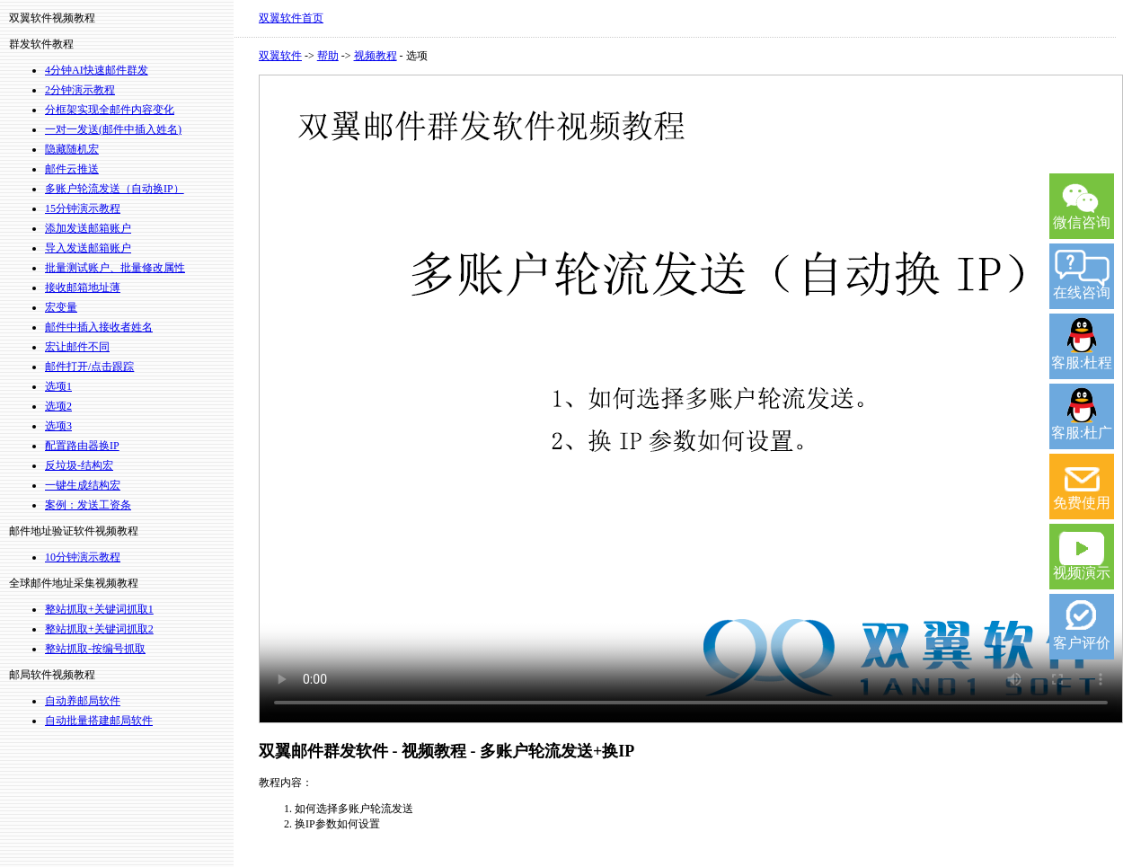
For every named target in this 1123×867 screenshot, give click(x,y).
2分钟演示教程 (80, 90)
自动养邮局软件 (82, 700)
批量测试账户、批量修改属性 (115, 267)
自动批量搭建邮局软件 (99, 720)
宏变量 (61, 307)
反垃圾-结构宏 (79, 465)
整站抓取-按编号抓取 (95, 648)
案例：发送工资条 (88, 505)
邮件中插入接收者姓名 (99, 327)
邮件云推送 (72, 169)
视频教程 (375, 55)
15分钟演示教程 (82, 208)
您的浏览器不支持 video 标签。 (691, 399)
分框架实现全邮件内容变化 (109, 109)
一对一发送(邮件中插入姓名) (113, 129)
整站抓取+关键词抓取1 (99, 609)
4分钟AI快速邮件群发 (96, 70)
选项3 (58, 426)
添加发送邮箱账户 (88, 228)
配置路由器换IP (82, 445)
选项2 (58, 406)
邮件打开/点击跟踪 (89, 366)
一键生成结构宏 (82, 485)
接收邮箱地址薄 (82, 287)
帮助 (328, 55)
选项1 (58, 386)
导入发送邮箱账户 (88, 248)
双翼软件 (280, 55)
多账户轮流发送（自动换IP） (114, 188)
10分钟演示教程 (82, 557)
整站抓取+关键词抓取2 (99, 629)
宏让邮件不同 (77, 347)
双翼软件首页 (291, 18)
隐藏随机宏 (72, 149)
